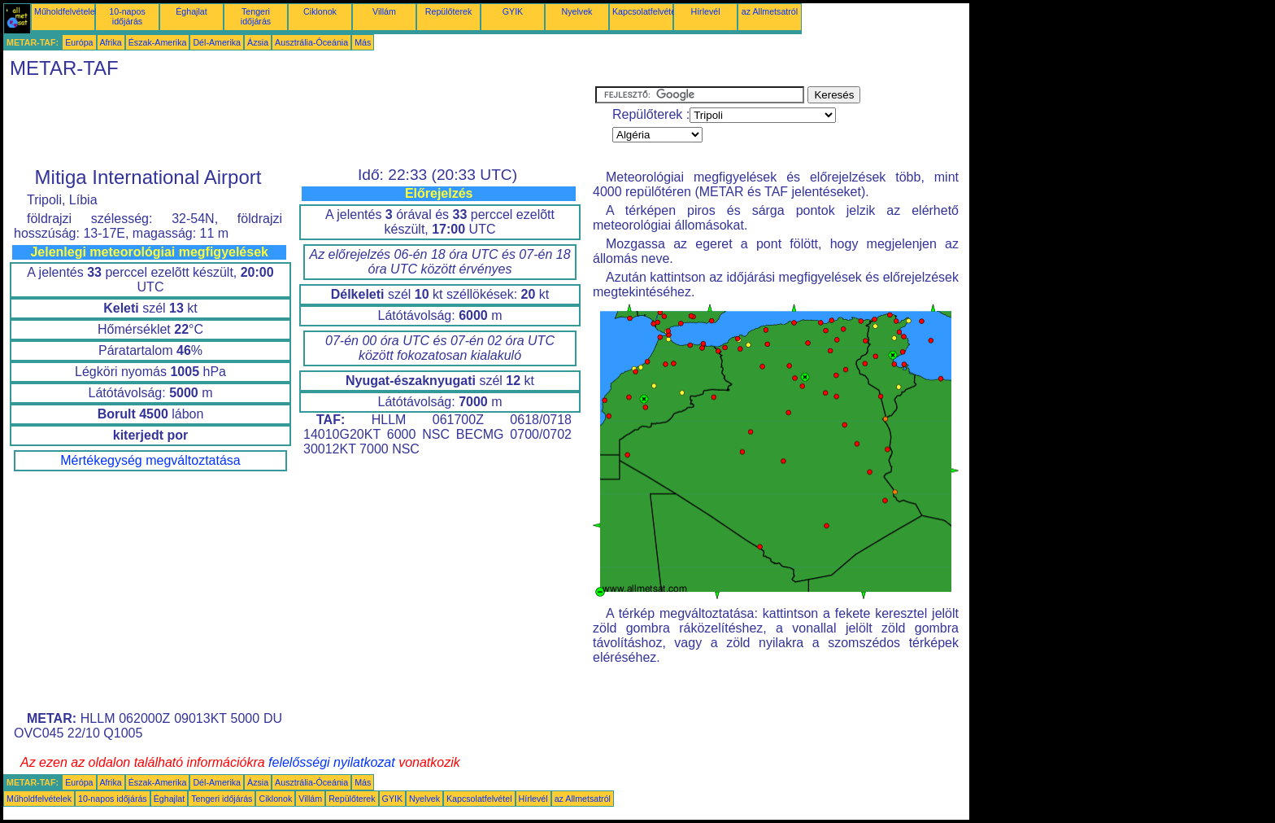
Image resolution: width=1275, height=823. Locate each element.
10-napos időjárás (127, 16)
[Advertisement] (299, 123)
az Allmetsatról (770, 11)
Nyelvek (577, 11)
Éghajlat (191, 11)
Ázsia (257, 42)
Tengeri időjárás (256, 16)
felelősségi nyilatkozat (331, 762)
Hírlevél (705, 11)
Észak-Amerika (157, 42)
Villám (384, 11)
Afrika (111, 42)
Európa (79, 42)
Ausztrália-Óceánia (311, 42)
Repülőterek (448, 11)
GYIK (513, 11)
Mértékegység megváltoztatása (150, 460)
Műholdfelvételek (66, 11)
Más (363, 42)
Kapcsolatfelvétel (645, 11)
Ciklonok (320, 11)
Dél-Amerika (217, 42)
